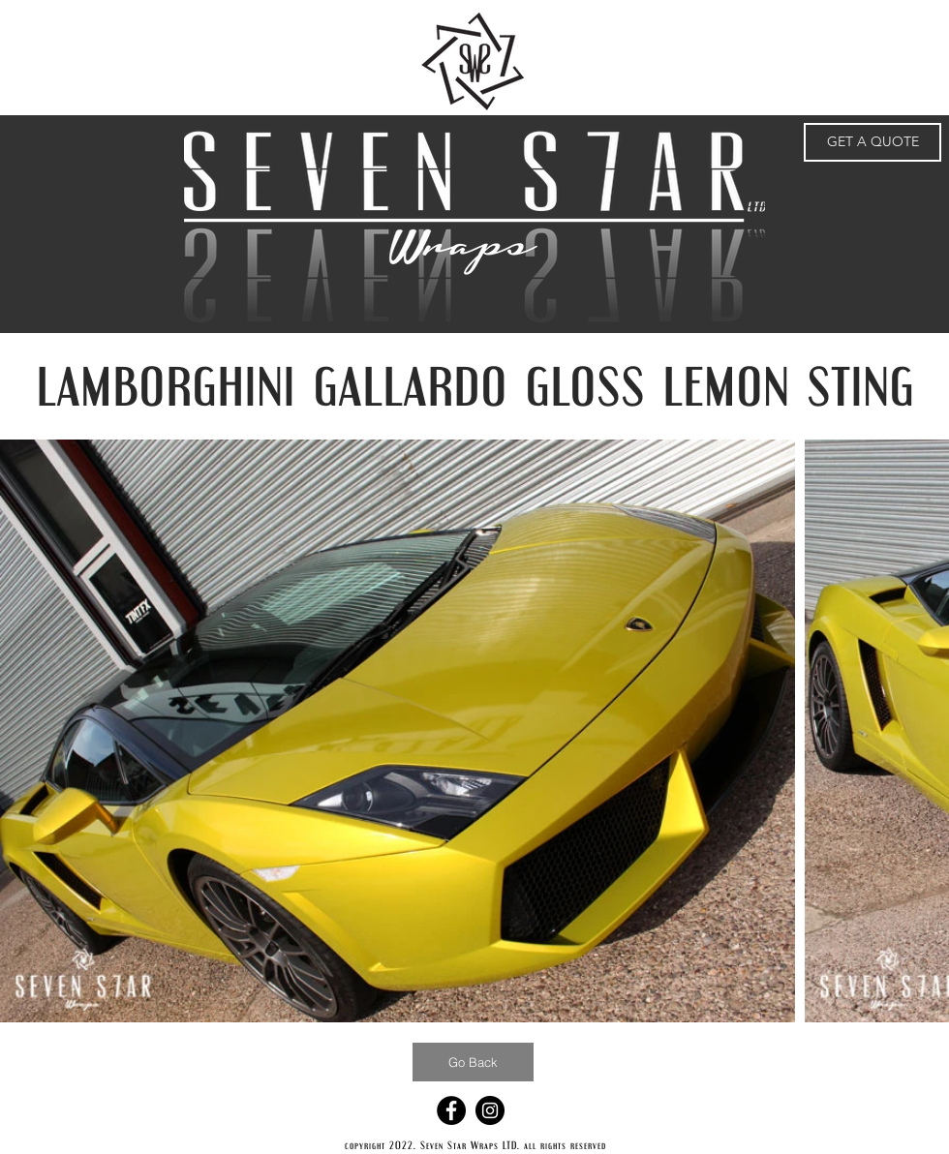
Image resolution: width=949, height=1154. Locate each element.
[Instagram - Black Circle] (490, 1110)
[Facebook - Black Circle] (451, 1110)
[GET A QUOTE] (872, 142)
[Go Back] (473, 1062)
